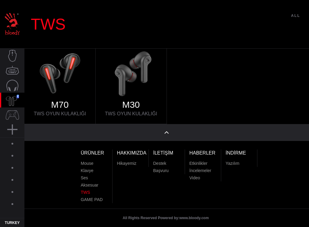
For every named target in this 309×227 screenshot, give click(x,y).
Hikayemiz (127, 160)
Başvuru (161, 167)
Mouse (87, 160)
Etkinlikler (199, 160)
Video (195, 174)
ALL (295, 23)
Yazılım (233, 160)
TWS (85, 189)
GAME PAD (92, 196)
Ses (84, 174)
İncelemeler (200, 167)
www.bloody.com (194, 215)
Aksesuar (89, 182)
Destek (160, 160)
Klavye (87, 167)
